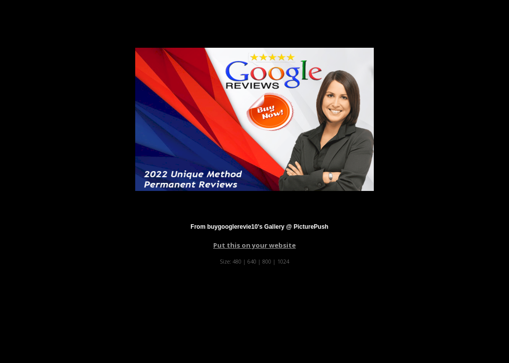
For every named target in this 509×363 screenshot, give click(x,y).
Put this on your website (254, 245)
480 (237, 261)
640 (252, 261)
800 (266, 261)
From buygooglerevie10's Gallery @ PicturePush (259, 226)
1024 (283, 261)
